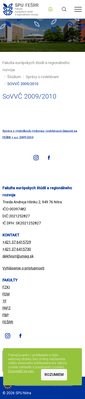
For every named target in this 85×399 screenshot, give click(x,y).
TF (4, 301)
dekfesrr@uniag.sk (18, 256)
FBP (5, 315)
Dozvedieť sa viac (21, 371)
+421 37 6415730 (16, 249)
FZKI (6, 287)
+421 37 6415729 (16, 242)
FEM (6, 294)
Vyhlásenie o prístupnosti (23, 268)
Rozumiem (54, 374)
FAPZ (6, 308)
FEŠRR (7, 322)
